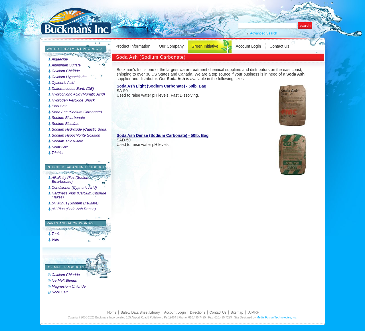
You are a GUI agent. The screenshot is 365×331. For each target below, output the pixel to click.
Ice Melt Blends (64, 281)
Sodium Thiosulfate (67, 141)
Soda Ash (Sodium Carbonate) (77, 112)
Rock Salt (60, 292)
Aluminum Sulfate (66, 65)
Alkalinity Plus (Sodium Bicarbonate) (70, 180)
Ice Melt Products (65, 267)
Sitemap (237, 312)
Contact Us (279, 46)
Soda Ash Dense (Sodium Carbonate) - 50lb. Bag (162, 135)
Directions (197, 312)
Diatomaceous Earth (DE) (73, 89)
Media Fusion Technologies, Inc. (277, 317)
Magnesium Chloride (69, 287)
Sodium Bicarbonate (68, 118)
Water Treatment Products (75, 48)
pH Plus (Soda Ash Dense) (74, 209)
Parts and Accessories (70, 223)
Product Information (132, 46)
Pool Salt (59, 106)
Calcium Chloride (66, 71)
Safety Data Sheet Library (140, 312)
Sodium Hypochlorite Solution (76, 135)
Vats (55, 240)
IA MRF (253, 312)
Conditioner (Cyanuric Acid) (74, 188)
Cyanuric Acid (63, 83)
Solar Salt (60, 147)
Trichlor (58, 153)
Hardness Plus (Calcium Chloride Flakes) (79, 195)
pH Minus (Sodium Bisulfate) (75, 203)
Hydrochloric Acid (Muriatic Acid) (78, 94)
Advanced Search (263, 33)
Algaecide (60, 59)
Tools (56, 234)
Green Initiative (204, 46)
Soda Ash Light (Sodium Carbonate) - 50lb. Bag (161, 86)
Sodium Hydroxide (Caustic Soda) (80, 129)
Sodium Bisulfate (66, 124)
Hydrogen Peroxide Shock (73, 100)
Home (111, 312)
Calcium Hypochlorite (69, 77)
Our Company (171, 46)
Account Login (248, 46)
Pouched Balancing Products (77, 167)
